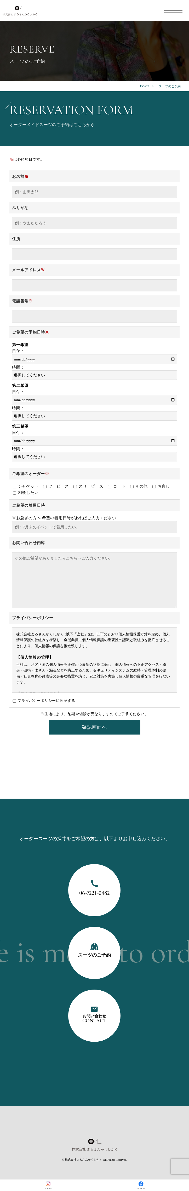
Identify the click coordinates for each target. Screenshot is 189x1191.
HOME (144, 86)
